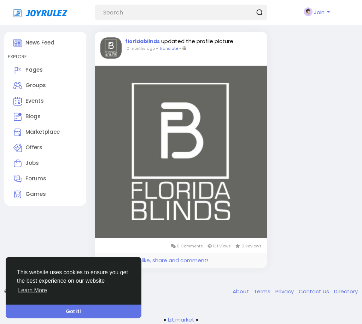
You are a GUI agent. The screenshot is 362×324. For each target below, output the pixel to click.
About (241, 291)
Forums (29, 179)
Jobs (26, 163)
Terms (263, 291)
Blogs (27, 117)
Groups (29, 86)
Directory (346, 291)
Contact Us (315, 291)
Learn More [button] (32, 290)
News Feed (33, 43)
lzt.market (181, 319)
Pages (28, 70)
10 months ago (140, 48)
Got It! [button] (73, 311)
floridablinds (142, 41)
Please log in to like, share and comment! (154, 260)
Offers (27, 148)
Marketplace (36, 132)
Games (29, 194)
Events (28, 101)
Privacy (285, 291)
